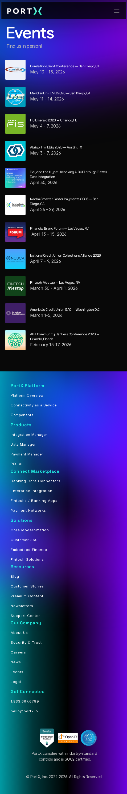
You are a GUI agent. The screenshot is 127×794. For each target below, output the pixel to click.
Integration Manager (29, 434)
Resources (22, 566)
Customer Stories (27, 586)
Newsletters (22, 606)
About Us (19, 632)
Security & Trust (26, 642)
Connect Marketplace (35, 471)
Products (21, 425)
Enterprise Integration (31, 491)
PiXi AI (17, 464)
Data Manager (23, 444)
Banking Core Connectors (35, 481)
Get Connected (28, 691)
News (16, 662)
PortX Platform (27, 385)
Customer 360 (24, 540)
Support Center (25, 615)
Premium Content (27, 596)
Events (17, 672)
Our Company (26, 623)
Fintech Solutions (27, 559)
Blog (15, 576)
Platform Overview (27, 395)
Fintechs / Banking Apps (34, 500)
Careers (18, 652)
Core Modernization (30, 530)
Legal (16, 681)
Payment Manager (27, 454)
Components (22, 415)
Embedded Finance (29, 549)
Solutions (21, 520)
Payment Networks (28, 510)
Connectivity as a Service (34, 405)
